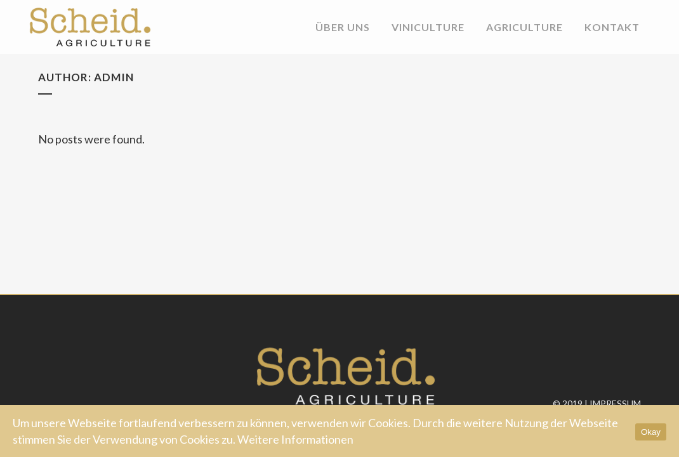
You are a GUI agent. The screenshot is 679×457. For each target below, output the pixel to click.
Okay (651, 432)
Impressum (615, 403)
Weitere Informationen (295, 439)
